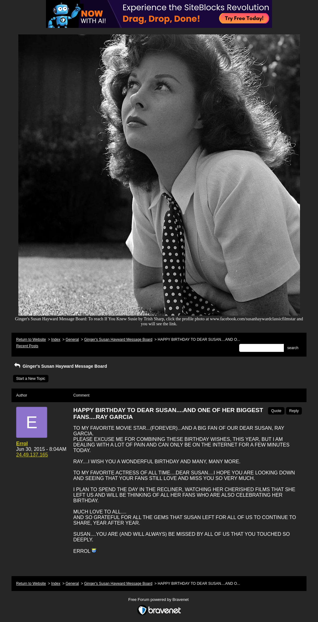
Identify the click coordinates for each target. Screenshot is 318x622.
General (72, 339)
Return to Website (31, 339)
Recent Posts (27, 346)
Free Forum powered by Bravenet (159, 599)
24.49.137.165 (32, 454)
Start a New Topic (30, 378)
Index (55, 339)
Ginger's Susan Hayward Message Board (118, 339)
